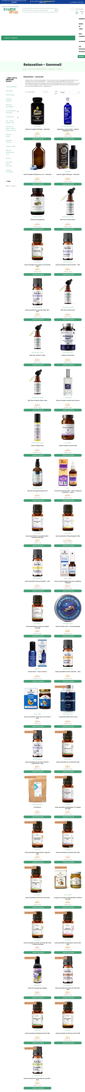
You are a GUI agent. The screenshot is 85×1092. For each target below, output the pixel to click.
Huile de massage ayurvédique (37, 988)
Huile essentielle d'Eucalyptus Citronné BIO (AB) (37, 265)
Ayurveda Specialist (37, 217)
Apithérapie (9, 91)
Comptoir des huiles (37, 488)
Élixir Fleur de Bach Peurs (67, 219)
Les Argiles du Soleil (37, 804)
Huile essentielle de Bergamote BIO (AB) (37, 1033)
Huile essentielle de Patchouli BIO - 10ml (68, 265)
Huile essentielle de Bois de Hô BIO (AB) (37, 897)
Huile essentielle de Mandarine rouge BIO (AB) (37, 853)
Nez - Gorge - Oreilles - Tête (10, 121)
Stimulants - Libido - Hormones (9, 164)
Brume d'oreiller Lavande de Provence (68, 400)
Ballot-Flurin (67, 578)
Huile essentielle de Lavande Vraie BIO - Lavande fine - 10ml (37, 762)
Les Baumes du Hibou (68, 623)
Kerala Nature (37, 985)
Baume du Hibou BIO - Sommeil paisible (68, 626)
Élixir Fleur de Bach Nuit (68, 310)
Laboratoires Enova (68, 352)
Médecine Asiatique (9, 100)
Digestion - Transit (9, 135)
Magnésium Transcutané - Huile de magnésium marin (68, 130)
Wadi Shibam (37, 126)
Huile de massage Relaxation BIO (37, 491)
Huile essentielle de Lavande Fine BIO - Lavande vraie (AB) (37, 536)
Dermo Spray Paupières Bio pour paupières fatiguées (68, 582)
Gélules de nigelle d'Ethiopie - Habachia (37, 129)
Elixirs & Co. (37, 669)
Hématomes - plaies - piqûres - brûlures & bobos (11, 128)
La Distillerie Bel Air (68, 262)
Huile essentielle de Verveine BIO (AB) (67, 762)
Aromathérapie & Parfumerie (11, 111)
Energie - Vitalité (11, 146)
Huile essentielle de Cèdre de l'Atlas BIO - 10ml (68, 988)
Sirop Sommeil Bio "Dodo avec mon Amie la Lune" (37, 717)
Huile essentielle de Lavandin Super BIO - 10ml (37, 310)
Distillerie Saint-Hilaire (68, 217)
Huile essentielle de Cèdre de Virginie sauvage (37, 627)
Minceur (8, 158)
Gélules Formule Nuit (68, 355)
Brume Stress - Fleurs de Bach (37, 671)
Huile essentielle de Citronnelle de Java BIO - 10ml (37, 1079)
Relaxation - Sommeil (9, 141)
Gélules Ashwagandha (37, 219)
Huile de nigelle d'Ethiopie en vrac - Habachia (37, 174)
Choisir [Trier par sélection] (70, 92)
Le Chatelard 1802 (67, 397)
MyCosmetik (37, 262)
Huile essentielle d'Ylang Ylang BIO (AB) (68, 536)
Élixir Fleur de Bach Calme (37, 355)
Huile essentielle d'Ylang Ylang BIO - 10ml (37, 581)
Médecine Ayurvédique (9, 106)
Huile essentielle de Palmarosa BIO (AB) (68, 1033)
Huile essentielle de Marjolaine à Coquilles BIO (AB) (68, 808)
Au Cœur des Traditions (68, 126)
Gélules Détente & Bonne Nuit (68, 445)
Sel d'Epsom (37, 807)
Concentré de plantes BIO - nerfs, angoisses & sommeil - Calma (68, 491)
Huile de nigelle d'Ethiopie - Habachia (67, 174)
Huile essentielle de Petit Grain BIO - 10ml (67, 671)
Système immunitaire (9, 171)
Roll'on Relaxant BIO (37, 445)
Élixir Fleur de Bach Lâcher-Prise (37, 400)
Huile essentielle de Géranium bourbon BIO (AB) (68, 943)
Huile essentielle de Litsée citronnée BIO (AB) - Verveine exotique (37, 943)
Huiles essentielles (11, 87)
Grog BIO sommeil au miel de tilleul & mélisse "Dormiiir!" (68, 898)
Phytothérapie (10, 95)
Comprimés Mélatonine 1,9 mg (68, 717)
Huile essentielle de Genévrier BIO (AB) (68, 852)
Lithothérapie (10, 117)
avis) (44, 2)
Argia (67, 488)
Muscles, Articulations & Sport (10, 152)
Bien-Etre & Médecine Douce (11, 79)
